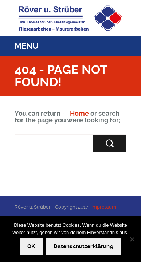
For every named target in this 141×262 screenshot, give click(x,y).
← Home (75, 113)
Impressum (103, 207)
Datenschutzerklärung (84, 246)
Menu (26, 46)
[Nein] (132, 239)
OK (31, 246)
